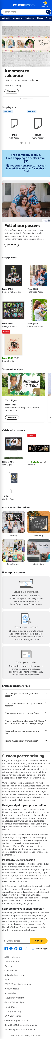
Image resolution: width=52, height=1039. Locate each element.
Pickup (40, 18)
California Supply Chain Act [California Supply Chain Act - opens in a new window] (17, 1020)
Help (6, 979)
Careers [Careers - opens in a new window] (8, 966)
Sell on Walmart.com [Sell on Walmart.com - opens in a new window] (14, 975)
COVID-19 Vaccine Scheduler (17, 984)
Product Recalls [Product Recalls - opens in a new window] (11, 989)
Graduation (29, 18)
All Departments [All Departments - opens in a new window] (12, 957)
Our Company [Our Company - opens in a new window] (10, 970)
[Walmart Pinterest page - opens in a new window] (15, 948)
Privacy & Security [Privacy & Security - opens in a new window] (12, 1011)
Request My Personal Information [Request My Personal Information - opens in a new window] (19, 1029)
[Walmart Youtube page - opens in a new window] (20, 948)
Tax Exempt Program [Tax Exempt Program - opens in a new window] (14, 998)
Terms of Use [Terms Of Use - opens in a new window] (10, 1007)
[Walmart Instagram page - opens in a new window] (25, 948)
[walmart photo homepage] (23, 5)
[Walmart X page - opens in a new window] (11, 948)
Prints (48, 18)
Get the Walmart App (14, 1002)
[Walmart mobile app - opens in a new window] (39, 948)
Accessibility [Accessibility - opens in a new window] (10, 993)
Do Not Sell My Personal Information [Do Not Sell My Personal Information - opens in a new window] (21, 1025)
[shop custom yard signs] (23, 397)
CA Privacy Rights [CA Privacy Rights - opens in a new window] (12, 1016)
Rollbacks (6, 18)
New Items (17, 18)
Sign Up (39, 940)
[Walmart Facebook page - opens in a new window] (6, 948)
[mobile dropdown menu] (5, 5)
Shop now (11, 91)
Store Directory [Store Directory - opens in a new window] (11, 961)
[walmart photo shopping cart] (45, 5)
